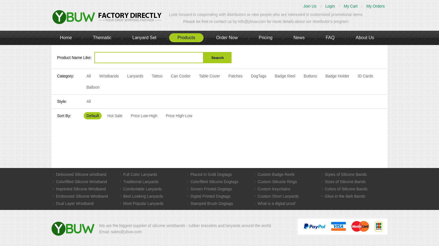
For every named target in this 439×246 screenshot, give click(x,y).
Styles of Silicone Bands (346, 174)
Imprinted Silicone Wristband (81, 189)
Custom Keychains (274, 189)
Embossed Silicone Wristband (82, 196)
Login (330, 6)
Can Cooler (181, 76)
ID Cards (365, 76)
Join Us (310, 6)
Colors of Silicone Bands (346, 189)
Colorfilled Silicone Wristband (81, 181)
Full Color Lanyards (140, 174)
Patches (235, 76)
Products (186, 37)
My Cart (351, 6)
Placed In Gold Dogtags (211, 174)
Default (93, 115)
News (299, 37)
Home (66, 37)
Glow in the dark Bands (345, 196)
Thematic (102, 37)
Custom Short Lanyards (278, 196)
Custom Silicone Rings (277, 181)
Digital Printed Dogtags (210, 196)
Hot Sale (114, 115)
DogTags (258, 76)
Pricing (265, 37)
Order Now (227, 37)
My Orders (375, 6)
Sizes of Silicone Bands (345, 181)
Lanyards (135, 76)
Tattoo (157, 76)
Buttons (310, 76)
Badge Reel (285, 76)
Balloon (93, 87)
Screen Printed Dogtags (211, 189)
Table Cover (209, 76)
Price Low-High (144, 115)
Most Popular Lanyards (143, 203)
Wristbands (109, 76)
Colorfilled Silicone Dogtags (214, 181)
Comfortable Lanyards (142, 189)
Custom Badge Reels (276, 174)
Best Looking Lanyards (143, 196)
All (89, 76)
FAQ (330, 37)
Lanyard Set (144, 37)
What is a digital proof (276, 203)
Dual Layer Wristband (75, 203)
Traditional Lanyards (140, 181)
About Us (365, 37)
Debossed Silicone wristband (81, 174)
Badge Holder (337, 76)
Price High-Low (179, 115)
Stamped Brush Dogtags (211, 203)
